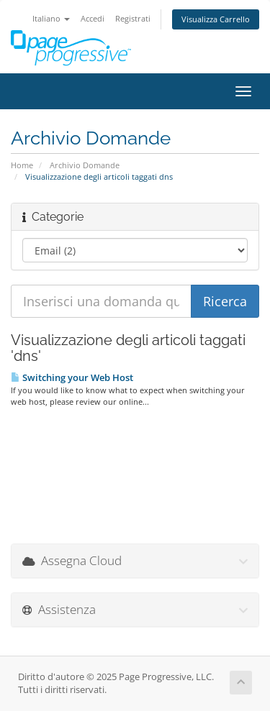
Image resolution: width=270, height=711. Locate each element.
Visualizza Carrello (215, 19)
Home (22, 165)
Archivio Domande (85, 165)
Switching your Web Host (72, 377)
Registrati (132, 18)
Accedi (92, 18)
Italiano (51, 18)
